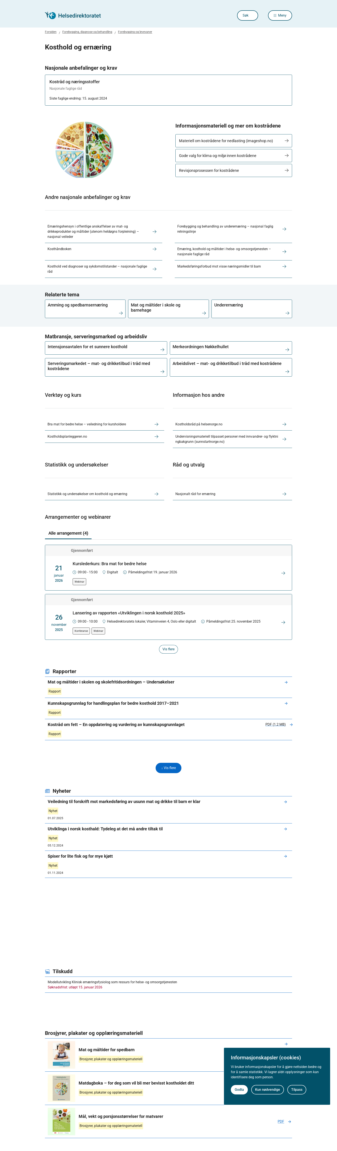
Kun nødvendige (267, 1090)
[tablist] (168, 533)
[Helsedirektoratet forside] (76, 15)
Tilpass (296, 1090)
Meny (282, 15)
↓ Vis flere (168, 768)
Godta (239, 1090)
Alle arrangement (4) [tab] (68, 533)
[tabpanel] (168, 599)
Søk (245, 15)
